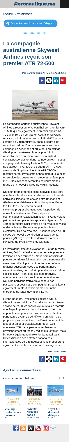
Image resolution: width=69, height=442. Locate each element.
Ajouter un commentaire (21, 370)
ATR (63, 351)
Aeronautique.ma (34, 4)
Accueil (8, 14)
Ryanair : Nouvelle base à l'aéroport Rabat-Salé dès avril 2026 (34, 411)
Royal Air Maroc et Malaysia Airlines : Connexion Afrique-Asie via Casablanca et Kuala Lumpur (55, 412)
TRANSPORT (24, 14)
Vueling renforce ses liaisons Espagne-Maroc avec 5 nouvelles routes (13, 412)
